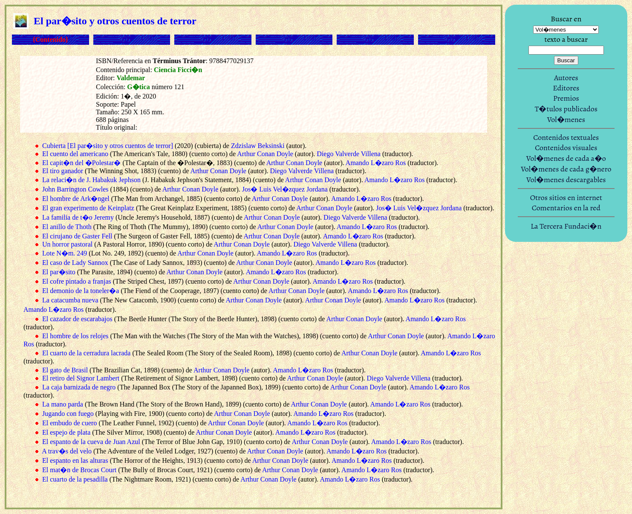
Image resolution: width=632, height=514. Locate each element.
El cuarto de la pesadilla (75, 479)
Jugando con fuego (68, 413)
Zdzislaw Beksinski (258, 145)
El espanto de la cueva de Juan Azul (91, 441)
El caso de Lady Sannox (75, 262)
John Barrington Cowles (75, 189)
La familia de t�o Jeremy (78, 217)
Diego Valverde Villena (349, 153)
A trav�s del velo (67, 451)
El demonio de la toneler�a (80, 290)
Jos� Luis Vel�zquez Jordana (285, 189)
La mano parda (62, 404)
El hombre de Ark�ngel (76, 198)
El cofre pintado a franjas (76, 281)
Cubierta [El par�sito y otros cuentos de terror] (107, 145)
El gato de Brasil (65, 370)
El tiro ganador (62, 170)
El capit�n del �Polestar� (81, 162)
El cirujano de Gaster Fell (77, 236)
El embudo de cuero (69, 423)
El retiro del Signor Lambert (80, 378)
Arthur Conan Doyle (265, 153)
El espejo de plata (66, 432)
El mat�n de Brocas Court (79, 469)
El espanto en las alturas (75, 460)
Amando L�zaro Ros (376, 162)
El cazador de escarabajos (77, 318)
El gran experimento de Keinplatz (88, 208)
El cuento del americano (75, 153)
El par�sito (58, 272)
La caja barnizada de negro (78, 387)
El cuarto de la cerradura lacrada (86, 353)
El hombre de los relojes (75, 336)
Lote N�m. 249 (64, 253)
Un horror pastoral (67, 244)
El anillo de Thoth (67, 226)
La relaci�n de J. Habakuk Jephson (91, 179)
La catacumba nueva (70, 300)
